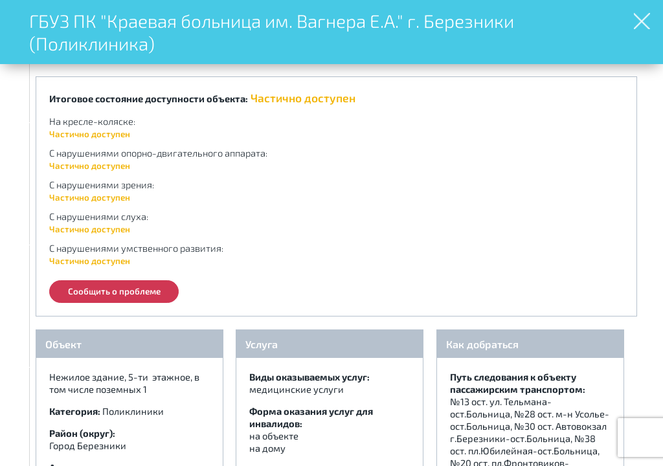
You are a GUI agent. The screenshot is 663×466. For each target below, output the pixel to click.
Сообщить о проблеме (114, 291)
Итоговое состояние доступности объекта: (148, 98)
